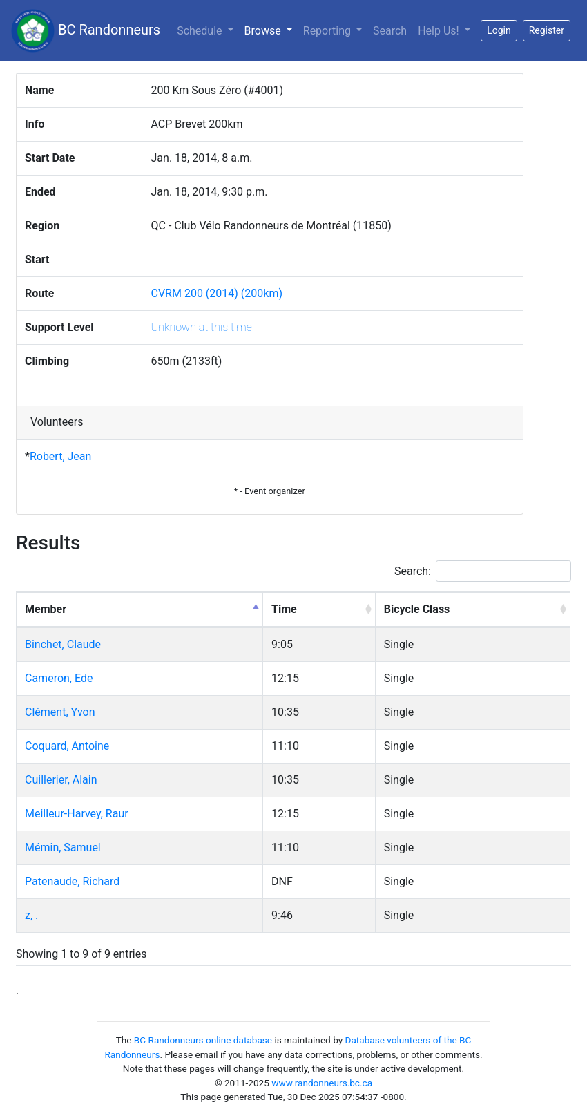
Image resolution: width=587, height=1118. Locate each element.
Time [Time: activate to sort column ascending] (284, 609)
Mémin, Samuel (63, 847)
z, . (31, 915)
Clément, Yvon (60, 712)
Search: (482, 571)
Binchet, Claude (63, 644)
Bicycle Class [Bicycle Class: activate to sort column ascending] (417, 609)
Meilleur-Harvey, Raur (76, 813)
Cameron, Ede (59, 678)
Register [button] (546, 30)
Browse (271, 29)
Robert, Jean (60, 456)
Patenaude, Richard (72, 881)
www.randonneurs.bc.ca (321, 1082)
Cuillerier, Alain (61, 779)
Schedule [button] (200, 30)
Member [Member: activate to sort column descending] (45, 609)
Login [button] (499, 30)
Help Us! (439, 30)
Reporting (328, 30)
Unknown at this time (201, 327)
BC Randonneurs (85, 31)
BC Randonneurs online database (203, 1039)
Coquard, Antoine (67, 745)
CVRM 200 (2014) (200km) (217, 293)
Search (390, 30)
